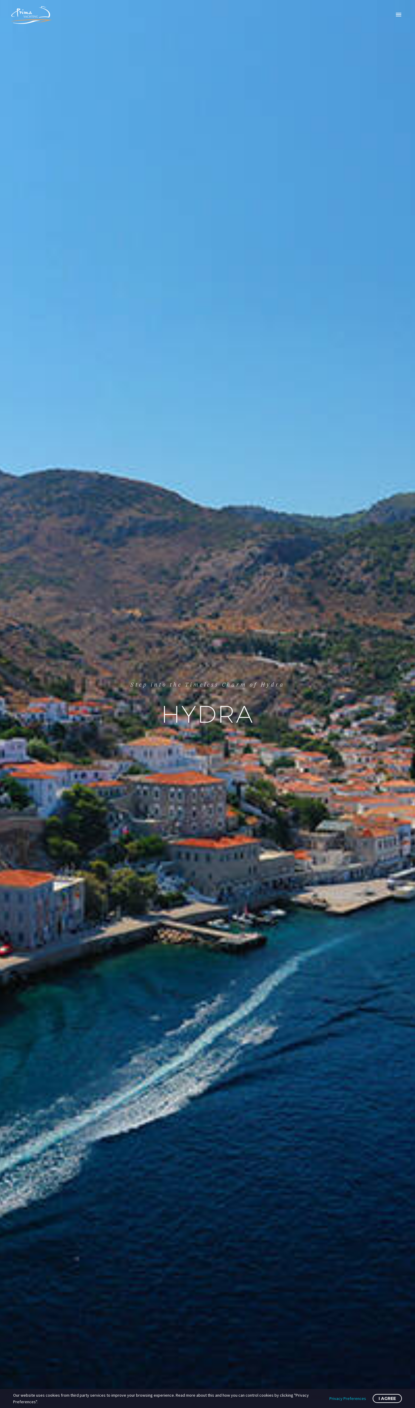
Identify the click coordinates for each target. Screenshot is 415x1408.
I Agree (387, 1398)
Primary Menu (398, 14)
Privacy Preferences (347, 1398)
